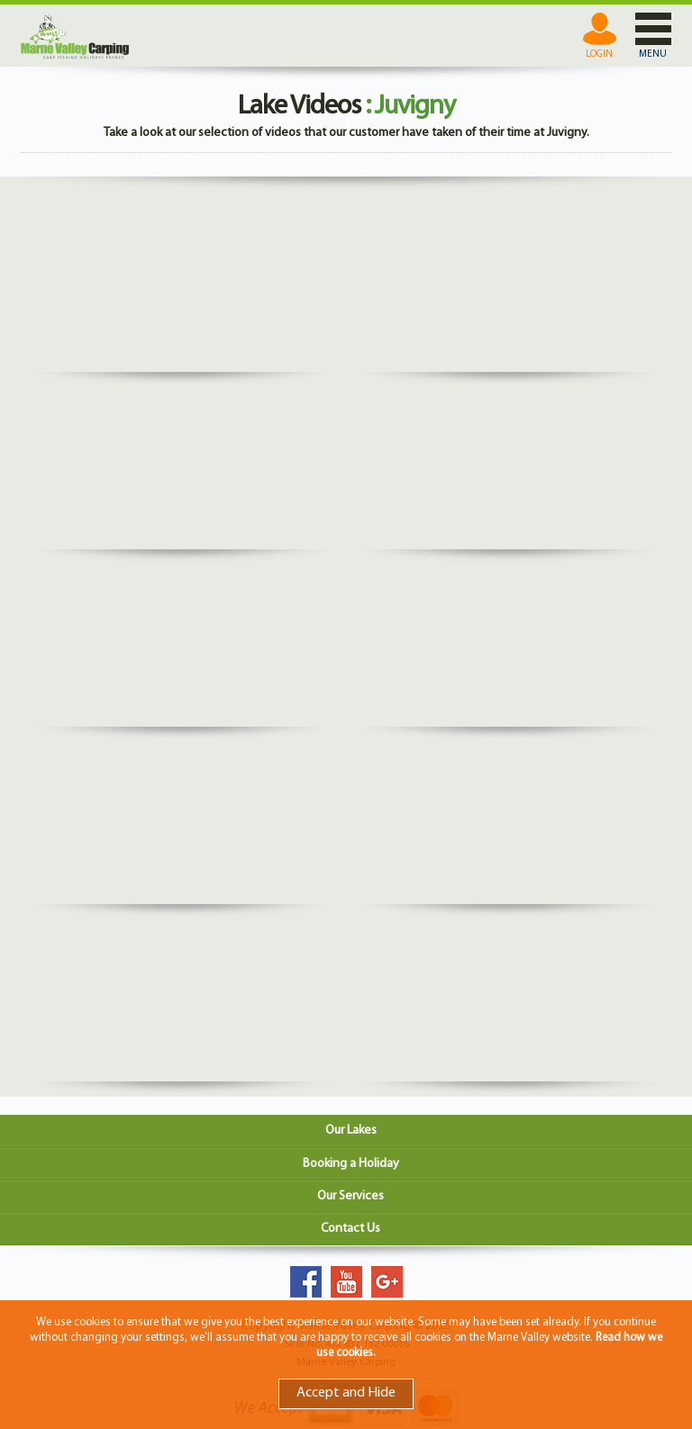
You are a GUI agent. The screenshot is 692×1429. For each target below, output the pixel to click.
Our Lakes (351, 1130)
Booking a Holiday (351, 1164)
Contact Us (350, 1228)
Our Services (350, 1196)
